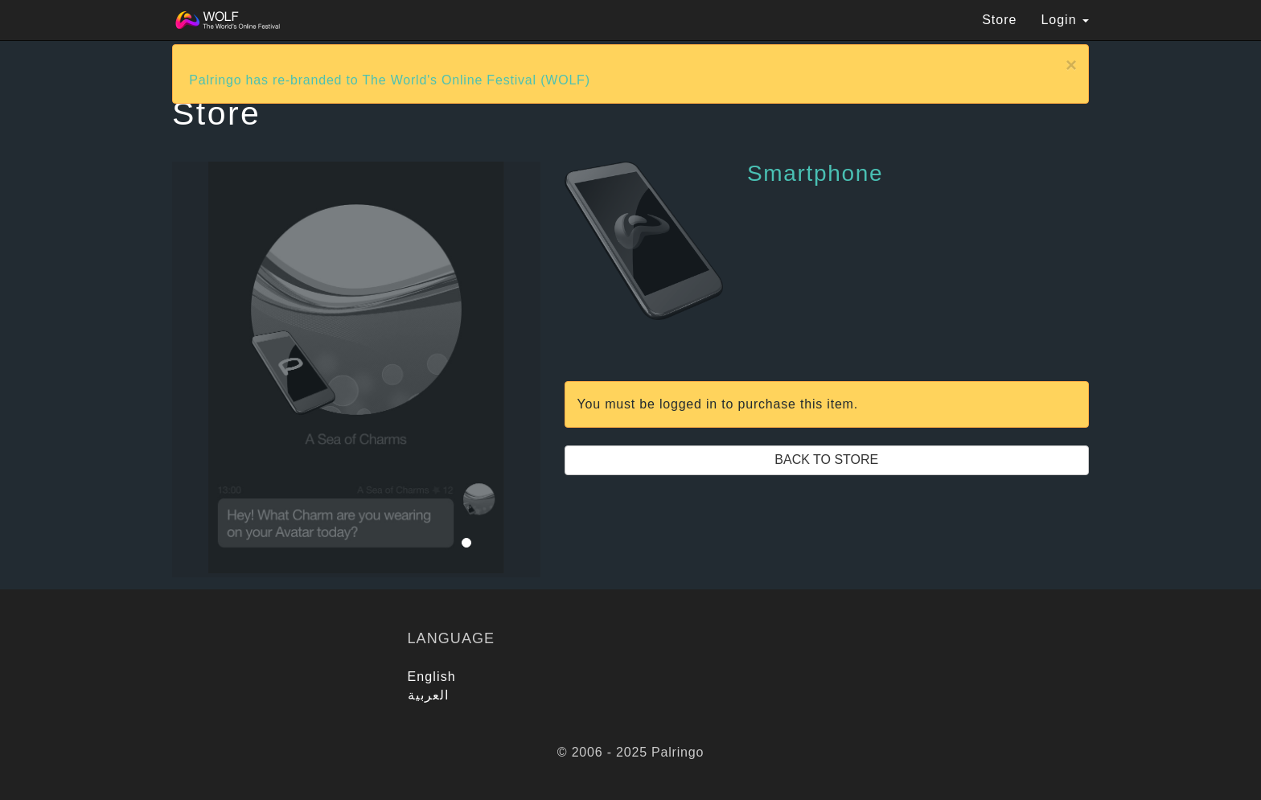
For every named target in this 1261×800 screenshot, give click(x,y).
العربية (429, 695)
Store (999, 20)
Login (1065, 20)
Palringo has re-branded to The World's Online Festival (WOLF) (389, 80)
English (432, 676)
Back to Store (826, 459)
